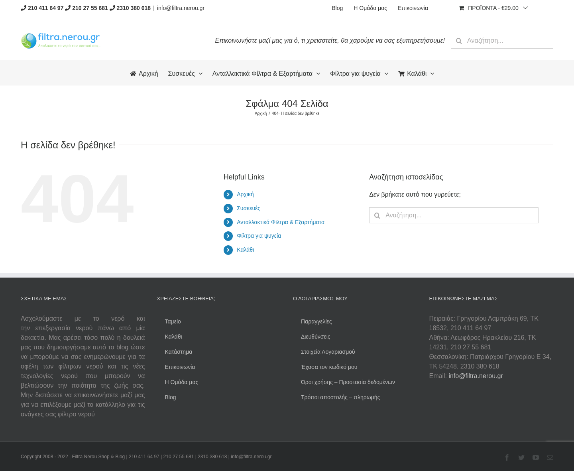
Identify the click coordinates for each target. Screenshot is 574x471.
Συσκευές (248, 208)
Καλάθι (245, 249)
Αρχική (245, 194)
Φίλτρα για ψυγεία (259, 236)
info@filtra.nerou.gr (180, 8)
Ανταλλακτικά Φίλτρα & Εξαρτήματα (280, 222)
